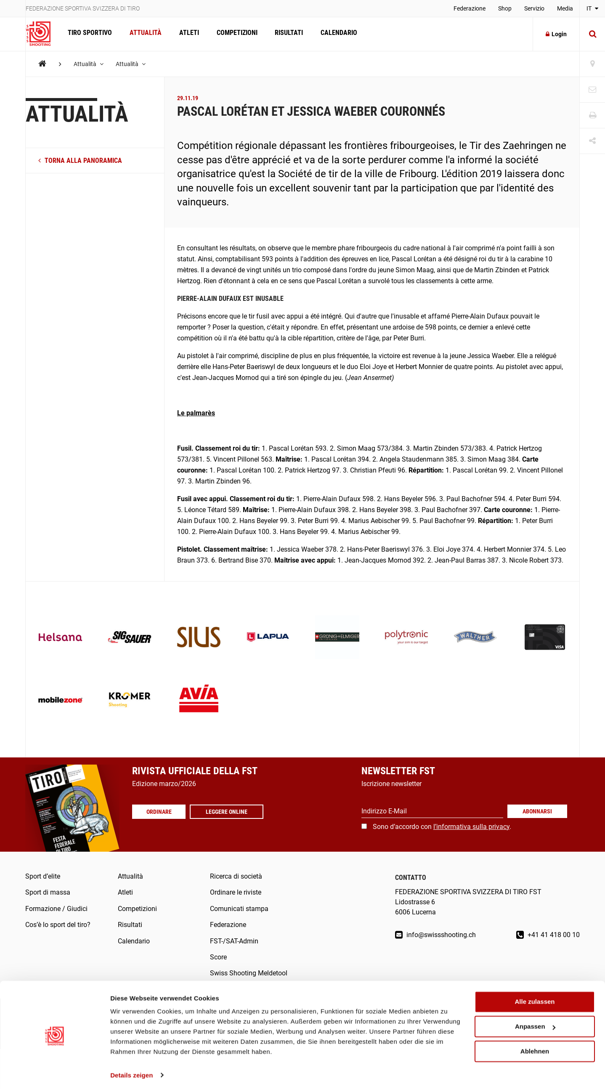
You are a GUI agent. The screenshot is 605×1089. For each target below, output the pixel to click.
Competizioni (234, 34)
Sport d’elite (42, 876)
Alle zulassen (535, 999)
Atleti (187, 34)
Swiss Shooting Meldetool (248, 973)
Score (218, 957)
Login (556, 34)
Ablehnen (534, 1048)
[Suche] (592, 34)
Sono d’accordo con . (442, 827)
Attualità (144, 34)
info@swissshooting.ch (435, 935)
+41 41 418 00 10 (548, 935)
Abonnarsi (537, 811)
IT (592, 8)
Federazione (470, 8)
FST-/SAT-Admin (234, 941)
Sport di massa (47, 892)
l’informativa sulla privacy (471, 827)
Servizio (534, 8)
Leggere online (228, 811)
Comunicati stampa (239, 909)
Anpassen (535, 1024)
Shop (505, 8)
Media (565, 8)
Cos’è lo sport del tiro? (57, 925)
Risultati (285, 34)
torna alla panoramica (80, 161)
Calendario (334, 34)
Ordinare (159, 811)
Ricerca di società (236, 876)
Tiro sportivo (89, 34)
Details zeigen (131, 1072)
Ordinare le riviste (235, 892)
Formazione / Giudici (56, 909)
